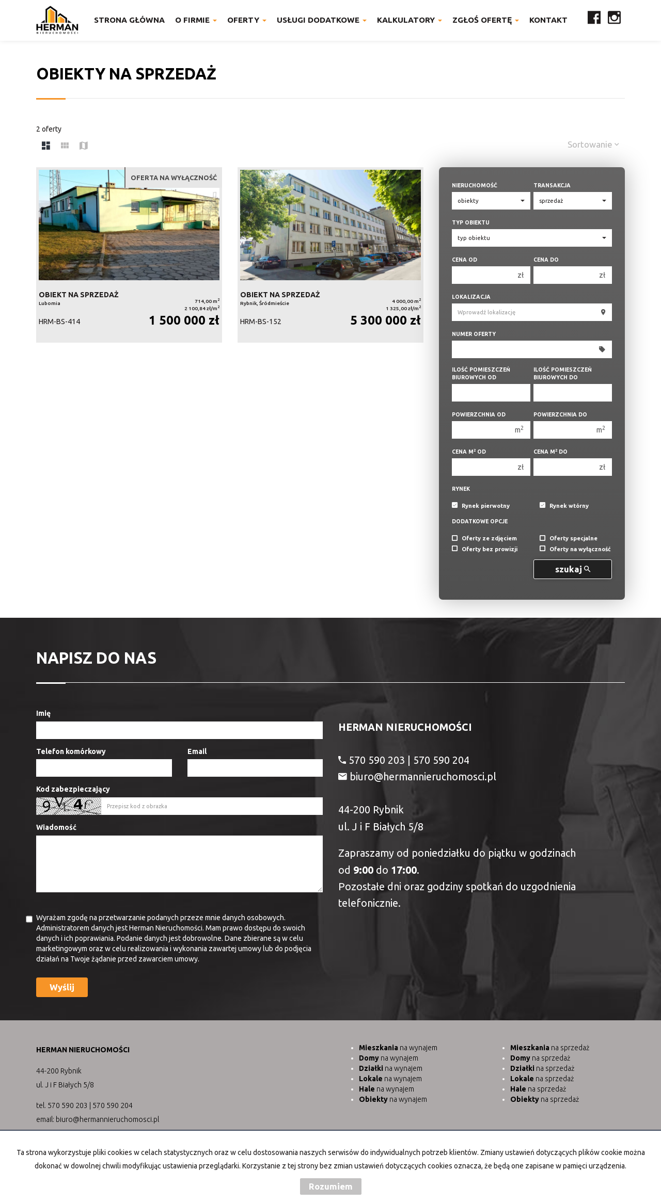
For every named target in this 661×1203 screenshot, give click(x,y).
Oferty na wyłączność (575, 549)
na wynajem (398, 1048)
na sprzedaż (549, 1048)
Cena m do (550, 451)
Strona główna (129, 19)
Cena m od (469, 451)
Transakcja (552, 185)
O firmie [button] (196, 19)
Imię (43, 713)
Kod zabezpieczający (73, 789)
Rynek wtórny (564, 506)
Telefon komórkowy (71, 751)
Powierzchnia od (479, 414)
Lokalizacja (471, 297)
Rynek (461, 489)
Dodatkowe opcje (480, 521)
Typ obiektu (471, 222)
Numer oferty (474, 334)
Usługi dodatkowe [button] (322, 19)
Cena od (464, 259)
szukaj (572, 569)
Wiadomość (56, 827)
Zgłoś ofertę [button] (485, 19)
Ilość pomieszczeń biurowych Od (481, 373)
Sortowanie (593, 144)
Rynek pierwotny (481, 506)
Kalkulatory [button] (409, 19)
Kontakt (548, 19)
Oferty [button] (246, 19)
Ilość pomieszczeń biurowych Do (562, 373)
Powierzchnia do (560, 414)
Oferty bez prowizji (484, 549)
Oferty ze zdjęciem (484, 539)
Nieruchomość (474, 185)
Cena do (546, 259)
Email (197, 751)
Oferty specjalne (568, 539)
